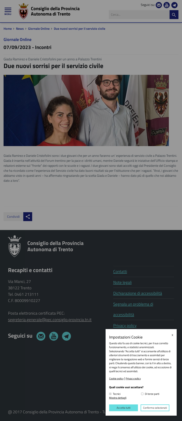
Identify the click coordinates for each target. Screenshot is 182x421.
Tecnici (117, 394)
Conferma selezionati (155, 408)
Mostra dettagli (117, 398)
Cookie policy (116, 378)
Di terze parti (152, 394)
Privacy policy (133, 378)
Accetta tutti (123, 408)
